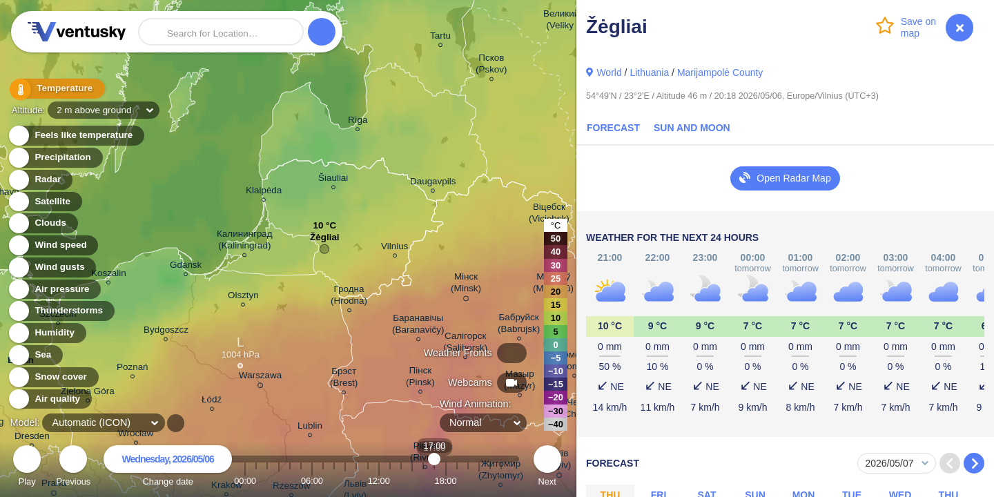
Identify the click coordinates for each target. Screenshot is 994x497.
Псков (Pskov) (491, 65)
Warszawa (260, 377)
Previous (73, 468)
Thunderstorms (61, 311)
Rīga (357, 122)
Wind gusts (52, 267)
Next (547, 468)
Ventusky (74, 31)
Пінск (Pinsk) (420, 378)
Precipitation (55, 158)
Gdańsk (186, 267)
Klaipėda (264, 192)
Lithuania (649, 72)
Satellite (44, 202)
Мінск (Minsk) (466, 284)
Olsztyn (243, 297)
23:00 (501, 481)
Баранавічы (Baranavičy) (418, 326)
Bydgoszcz (166, 331)
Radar (40, 180)
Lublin (310, 427)
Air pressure (54, 290)
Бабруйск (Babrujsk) (519, 325)
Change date (168, 468)
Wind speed (53, 245)
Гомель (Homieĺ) (574, 362)
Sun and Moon (692, 127)
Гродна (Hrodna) (349, 297)
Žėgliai (325, 240)
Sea (35, 355)
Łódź (212, 401)
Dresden (32, 438)
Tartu (440, 37)
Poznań (132, 369)
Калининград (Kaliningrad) (245, 241)
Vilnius (394, 248)
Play (27, 468)
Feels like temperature (76, 136)
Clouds (42, 223)
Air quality (49, 399)
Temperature (54, 89)
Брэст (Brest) (344, 379)
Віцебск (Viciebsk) (549, 215)
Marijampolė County (720, 72)
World (608, 72)
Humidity (47, 333)
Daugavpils (433, 183)
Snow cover (53, 377)
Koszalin (108, 275)
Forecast (613, 127)
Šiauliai (333, 180)
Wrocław (135, 435)
